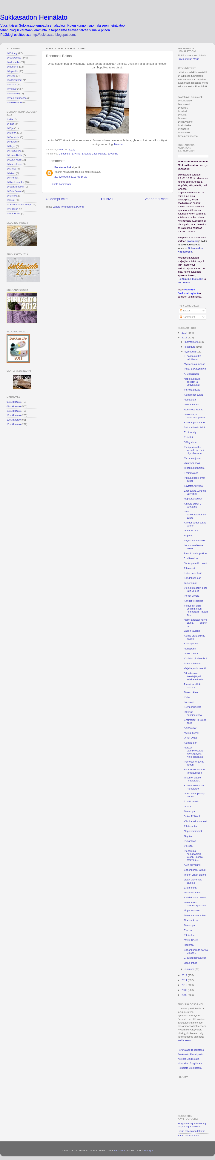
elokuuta (190, 969)
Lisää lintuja (190, 962)
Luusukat (189, 702)
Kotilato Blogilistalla (188, 1058)
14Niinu (11, 173)
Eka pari (188, 930)
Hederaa (189, 944)
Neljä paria (190, 648)
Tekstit (185, 310)
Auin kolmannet (192, 864)
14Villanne (12, 209)
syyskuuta (190, 351)
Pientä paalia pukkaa (195, 553)
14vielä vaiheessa (17, 98)
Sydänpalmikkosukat (195, 563)
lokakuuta (190, 346)
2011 (185, 980)
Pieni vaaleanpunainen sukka (195, 514)
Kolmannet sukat (193, 394)
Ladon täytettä (192, 630)
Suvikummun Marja (188, 59)
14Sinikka (12, 195)
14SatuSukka (14, 191)
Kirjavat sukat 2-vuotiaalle (193, 505)
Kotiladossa (184, 1040)
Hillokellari (196, 278)
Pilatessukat (191, 826)
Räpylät (188, 535)
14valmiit (11, 89)
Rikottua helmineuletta (193, 713)
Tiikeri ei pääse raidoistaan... (192, 779)
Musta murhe (191, 732)
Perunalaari (184, 282)
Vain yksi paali (192, 463)
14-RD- (11, 123)
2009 (185, 990)
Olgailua (188, 836)
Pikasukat (189, 568)
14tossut (11, 84)
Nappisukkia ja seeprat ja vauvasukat (192, 381)
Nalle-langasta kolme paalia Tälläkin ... (196, 622)
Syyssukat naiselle (194, 540)
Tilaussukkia (191, 920)
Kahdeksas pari (192, 578)
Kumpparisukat (192, 707)
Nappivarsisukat (193, 831)
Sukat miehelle (192, 663)
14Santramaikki (15, 186)
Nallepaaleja (191, 653)
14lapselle (12, 71)
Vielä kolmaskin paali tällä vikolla (196, 589)
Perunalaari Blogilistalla (191, 1049)
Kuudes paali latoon (195, 422)
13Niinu (76, 153)
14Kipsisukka (14, 150)
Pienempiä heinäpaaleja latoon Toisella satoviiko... (193, 856)
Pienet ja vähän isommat (192, 686)
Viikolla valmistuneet (195, 821)
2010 (185, 985)
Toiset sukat (190, 583)
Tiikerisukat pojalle (194, 467)
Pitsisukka (189, 935)
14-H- (10, 119)
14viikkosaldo (14, 102)
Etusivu (107, 199)
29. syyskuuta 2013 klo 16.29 (70, 176)
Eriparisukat (190, 887)
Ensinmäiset (191, 473)
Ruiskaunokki (62, 167)
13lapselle (64, 153)
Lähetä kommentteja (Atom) (68, 206)
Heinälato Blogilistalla (190, 1067)
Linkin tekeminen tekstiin (191, 1131)
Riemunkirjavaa (192, 458)
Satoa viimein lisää (194, 427)
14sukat (11, 75)
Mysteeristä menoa (194, 364)
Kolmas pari (190, 742)
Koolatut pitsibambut (195, 658)
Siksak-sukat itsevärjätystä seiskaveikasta (193, 676)
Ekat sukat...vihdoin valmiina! (195, 492)
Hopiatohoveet (192, 910)
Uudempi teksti (57, 199)
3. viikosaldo (191, 558)
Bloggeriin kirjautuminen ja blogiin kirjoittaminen (192, 1125)
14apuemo (13, 66)
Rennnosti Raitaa (193, 409)
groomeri (192, 241)
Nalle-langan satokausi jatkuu (194, 416)
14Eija (10, 128)
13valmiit (113, 153)
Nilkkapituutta (191, 404)
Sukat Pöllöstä (192, 816)
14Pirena (12, 177)
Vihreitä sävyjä (192, 389)
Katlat (187, 697)
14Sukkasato (14, 57)
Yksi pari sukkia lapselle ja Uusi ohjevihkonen (194, 450)
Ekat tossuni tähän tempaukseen (194, 771)
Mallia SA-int (191, 940)
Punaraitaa (190, 841)
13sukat (86, 153)
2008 (185, 995)
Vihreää (188, 845)
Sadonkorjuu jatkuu (195, 869)
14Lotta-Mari (14, 159)
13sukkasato (99, 153)
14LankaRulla (14, 155)
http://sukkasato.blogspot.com (53, 35)
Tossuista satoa (192, 892)
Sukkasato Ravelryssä (190, 1054)
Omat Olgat (190, 737)
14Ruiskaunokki (15, 182)
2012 (185, 975)
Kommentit (187, 317)
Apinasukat (190, 728)
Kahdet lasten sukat (195, 897)
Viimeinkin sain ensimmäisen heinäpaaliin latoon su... (196, 610)
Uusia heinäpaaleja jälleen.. (194, 795)
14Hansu (12, 141)
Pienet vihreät (191, 595)
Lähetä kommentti (61, 184)
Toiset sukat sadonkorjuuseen (195, 904)
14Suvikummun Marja (19, 204)
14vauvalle (13, 93)
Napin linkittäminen (188, 1135)
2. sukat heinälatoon (195, 957)
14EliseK (11, 132)
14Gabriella (13, 137)
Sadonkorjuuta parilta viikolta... (196, 951)
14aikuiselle (13, 62)
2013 (185, 337)
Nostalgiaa (190, 399)
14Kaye (11, 146)
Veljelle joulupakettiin (195, 668)
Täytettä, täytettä (193, 485)
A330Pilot (119, 1150)
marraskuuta (192, 341)
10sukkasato (14, 410)
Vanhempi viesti (157, 199)
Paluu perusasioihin (195, 368)
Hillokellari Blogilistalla (190, 1063)
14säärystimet (14, 80)
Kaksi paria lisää (193, 573)
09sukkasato (14, 406)
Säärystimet (190, 442)
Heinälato (183, 278)
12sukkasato (14, 419)
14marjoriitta (13, 213)
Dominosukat (191, 530)
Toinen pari (190, 811)
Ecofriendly (190, 432)
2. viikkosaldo (191, 801)
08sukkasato (14, 401)
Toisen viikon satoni (195, 874)
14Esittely (12, 53)
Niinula (118, 144)
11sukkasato (14, 415)
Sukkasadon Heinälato (33, 17)
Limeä (187, 806)
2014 (185, 332)
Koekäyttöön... (192, 643)
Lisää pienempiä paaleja (193, 881)
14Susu (11, 200)
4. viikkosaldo (191, 373)
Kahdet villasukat (193, 600)
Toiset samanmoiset (195, 915)
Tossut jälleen (191, 692)
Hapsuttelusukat (193, 498)
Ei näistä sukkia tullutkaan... (193, 357)
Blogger (148, 1150)
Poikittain (189, 437)
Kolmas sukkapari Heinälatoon (194, 787)
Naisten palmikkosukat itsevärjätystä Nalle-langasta (193, 752)
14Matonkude (14, 164)
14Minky (11, 168)
